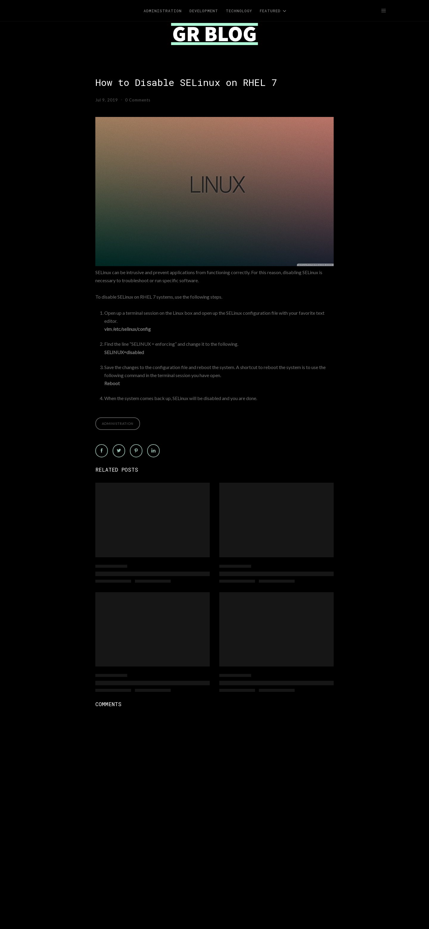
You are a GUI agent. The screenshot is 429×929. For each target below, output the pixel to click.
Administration (117, 423)
